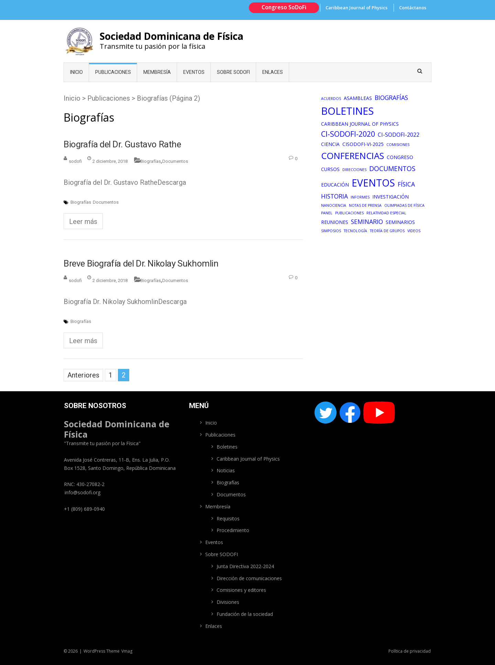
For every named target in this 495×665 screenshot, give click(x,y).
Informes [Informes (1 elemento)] (360, 197)
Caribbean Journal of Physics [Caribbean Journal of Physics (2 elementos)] (360, 124)
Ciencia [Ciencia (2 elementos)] (330, 144)
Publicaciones (113, 72)
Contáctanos (412, 7)
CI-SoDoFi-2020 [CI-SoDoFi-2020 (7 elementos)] (348, 134)
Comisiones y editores (241, 590)
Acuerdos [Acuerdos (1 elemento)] (331, 98)
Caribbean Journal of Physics (356, 7)
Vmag (126, 651)
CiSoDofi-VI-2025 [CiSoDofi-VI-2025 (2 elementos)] (363, 144)
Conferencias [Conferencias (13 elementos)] (352, 156)
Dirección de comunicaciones (249, 578)
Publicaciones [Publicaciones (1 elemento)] (349, 213)
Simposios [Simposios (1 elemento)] (331, 230)
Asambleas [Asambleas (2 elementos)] (358, 98)
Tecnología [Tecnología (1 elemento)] (355, 230)
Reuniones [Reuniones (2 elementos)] (334, 222)
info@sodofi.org (82, 492)
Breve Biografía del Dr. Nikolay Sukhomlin (141, 263)
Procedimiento (233, 530)
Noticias (226, 470)
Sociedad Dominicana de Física (171, 36)
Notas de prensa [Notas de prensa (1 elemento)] (365, 205)
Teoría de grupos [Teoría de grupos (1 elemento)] (387, 230)
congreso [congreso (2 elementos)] (400, 157)
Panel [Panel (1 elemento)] (326, 213)
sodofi (75, 161)
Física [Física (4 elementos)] (406, 184)
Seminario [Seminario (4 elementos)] (367, 221)
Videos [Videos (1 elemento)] (413, 230)
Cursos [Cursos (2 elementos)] (330, 169)
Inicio (76, 72)
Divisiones (228, 602)
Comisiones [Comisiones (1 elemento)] (397, 144)
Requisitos (228, 518)
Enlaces (272, 72)
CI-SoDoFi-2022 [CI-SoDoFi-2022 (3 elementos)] (398, 134)
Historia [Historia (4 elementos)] (334, 196)
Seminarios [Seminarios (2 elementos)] (400, 222)
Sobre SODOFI (233, 72)
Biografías (150, 161)
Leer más (83, 221)
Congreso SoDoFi (284, 7)
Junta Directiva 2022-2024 (245, 566)
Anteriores (83, 375)
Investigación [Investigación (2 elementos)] (390, 196)
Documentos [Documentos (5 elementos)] (392, 168)
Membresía (157, 72)
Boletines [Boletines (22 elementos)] (347, 111)
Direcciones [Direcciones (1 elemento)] (354, 169)
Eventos (194, 72)
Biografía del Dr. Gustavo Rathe (122, 144)
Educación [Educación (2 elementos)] (335, 184)
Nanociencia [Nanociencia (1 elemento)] (333, 205)
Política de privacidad (409, 651)
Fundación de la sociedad (245, 614)
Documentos (175, 161)
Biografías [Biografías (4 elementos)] (391, 97)
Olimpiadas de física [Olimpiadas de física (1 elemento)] (404, 205)
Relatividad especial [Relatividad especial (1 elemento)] (386, 213)
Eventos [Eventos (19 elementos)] (373, 182)
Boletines (227, 446)
